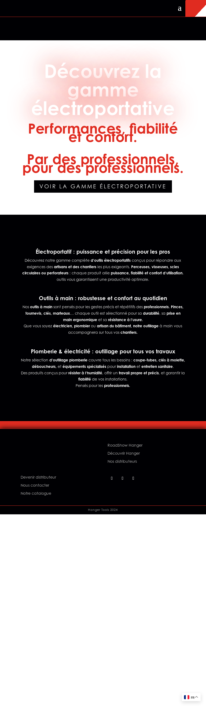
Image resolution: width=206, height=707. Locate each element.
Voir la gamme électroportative (103, 186)
